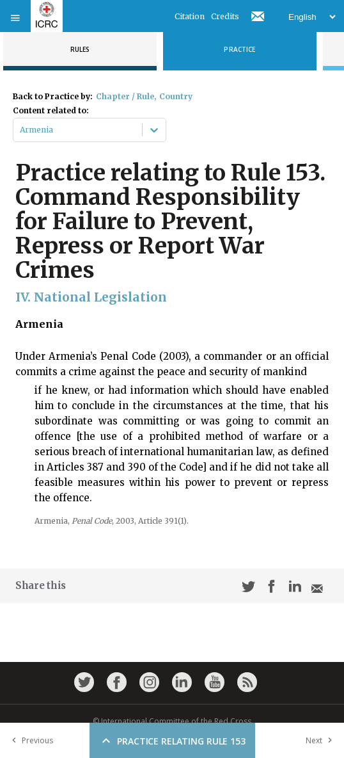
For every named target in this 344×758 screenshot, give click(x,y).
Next (322, 740)
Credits (225, 16)
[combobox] (21, 130)
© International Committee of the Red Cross (172, 721)
